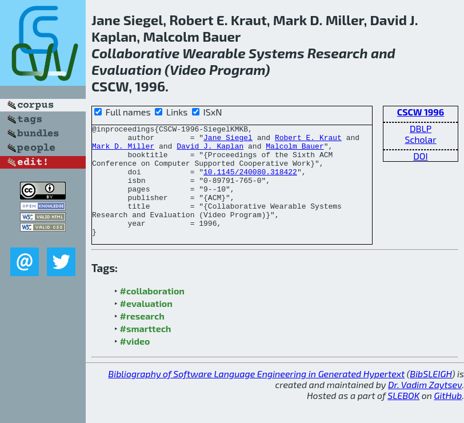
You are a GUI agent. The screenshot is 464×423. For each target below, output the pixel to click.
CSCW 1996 (420, 111)
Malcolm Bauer (294, 151)
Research (337, 53)
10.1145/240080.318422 (250, 182)
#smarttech (145, 350)
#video (135, 363)
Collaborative (135, 53)
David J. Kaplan (210, 151)
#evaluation (146, 325)
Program (237, 69)
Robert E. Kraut (308, 140)
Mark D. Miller (123, 151)
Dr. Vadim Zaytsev (425, 406)
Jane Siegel (228, 140)
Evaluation (126, 69)
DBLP (420, 128)
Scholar (420, 139)
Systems (277, 53)
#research (142, 338)
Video (188, 69)
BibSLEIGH (430, 395)
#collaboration (152, 313)
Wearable (214, 53)
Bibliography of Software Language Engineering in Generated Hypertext (256, 395)
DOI (420, 155)
